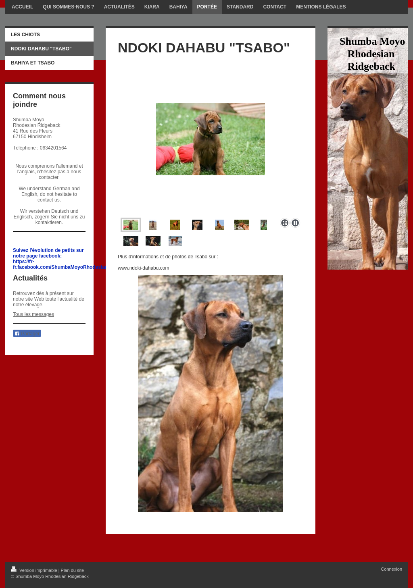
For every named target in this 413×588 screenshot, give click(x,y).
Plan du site (72, 570)
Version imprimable (34, 570)
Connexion (391, 569)
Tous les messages (33, 314)
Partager (27, 334)
